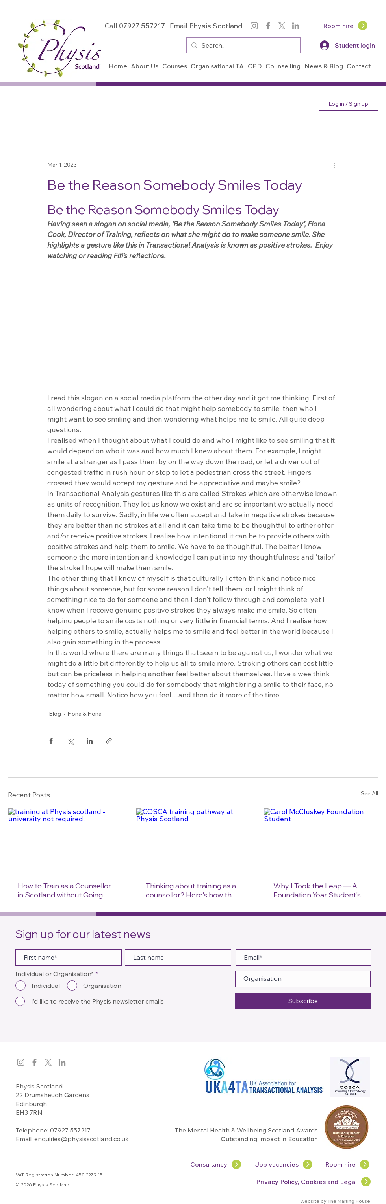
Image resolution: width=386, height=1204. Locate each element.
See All (369, 793)
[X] (282, 26)
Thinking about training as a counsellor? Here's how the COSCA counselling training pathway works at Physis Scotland (192, 890)
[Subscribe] (303, 1001)
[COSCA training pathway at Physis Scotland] (193, 840)
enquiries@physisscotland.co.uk (81, 1139)
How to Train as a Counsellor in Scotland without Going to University (64, 890)
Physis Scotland (216, 25)
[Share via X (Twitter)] (70, 741)
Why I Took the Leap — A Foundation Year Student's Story (317, 890)
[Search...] (243, 45)
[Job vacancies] (284, 1164)
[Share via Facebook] (51, 741)
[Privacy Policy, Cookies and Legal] (314, 1181)
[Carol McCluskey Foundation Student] (321, 840)
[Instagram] (254, 26)
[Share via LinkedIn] (89, 741)
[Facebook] (268, 26)
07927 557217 (70, 1130)
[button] (145, 66)
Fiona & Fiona (84, 713)
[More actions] (334, 164)
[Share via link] (109, 741)
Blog (55, 713)
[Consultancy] (216, 1164)
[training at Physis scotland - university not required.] (65, 840)
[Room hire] (345, 25)
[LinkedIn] (296, 26)
